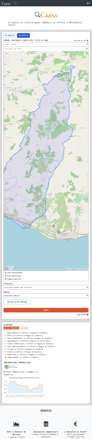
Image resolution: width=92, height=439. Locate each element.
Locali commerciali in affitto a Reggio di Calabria (30, 344)
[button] (88, 3)
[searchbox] (46, 287)
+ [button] (7, 54)
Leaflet (69, 269)
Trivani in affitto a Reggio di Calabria (25, 349)
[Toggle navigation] (15, 3)
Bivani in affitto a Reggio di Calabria (24, 352)
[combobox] (46, 44)
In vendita (10, 35)
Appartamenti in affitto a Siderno (23, 357)
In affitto (23, 35)
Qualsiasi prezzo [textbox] (12, 296)
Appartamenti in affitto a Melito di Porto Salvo (28, 341)
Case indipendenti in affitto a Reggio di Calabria (29, 338)
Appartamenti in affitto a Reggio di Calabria (27, 333)
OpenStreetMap (83, 269)
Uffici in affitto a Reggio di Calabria (24, 335)
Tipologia (8, 284)
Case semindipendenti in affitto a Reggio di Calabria (31, 346)
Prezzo (6, 292)
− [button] (7, 57)
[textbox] (46, 44)
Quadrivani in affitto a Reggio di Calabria (26, 354)
